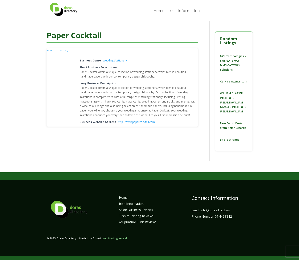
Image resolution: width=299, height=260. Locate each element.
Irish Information (184, 11)
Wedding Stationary (115, 60)
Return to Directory (57, 50)
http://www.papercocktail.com (136, 122)
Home (159, 11)
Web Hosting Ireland (114, 238)
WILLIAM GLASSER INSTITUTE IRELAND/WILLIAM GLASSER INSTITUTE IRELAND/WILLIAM (233, 102)
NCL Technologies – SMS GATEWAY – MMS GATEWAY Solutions (233, 62)
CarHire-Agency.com (233, 81)
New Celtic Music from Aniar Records (233, 125)
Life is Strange (229, 139)
